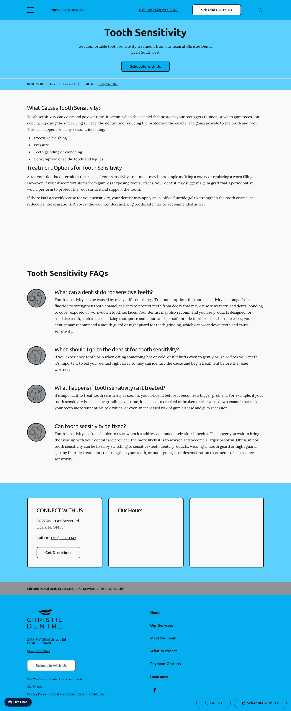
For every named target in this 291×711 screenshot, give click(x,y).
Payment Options (165, 663)
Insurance (159, 676)
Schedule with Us (216, 9)
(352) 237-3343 (108, 84)
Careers (82, 694)
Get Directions (58, 552)
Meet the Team (163, 638)
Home (155, 612)
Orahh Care (97, 694)
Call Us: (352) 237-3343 (158, 10)
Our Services (161, 625)
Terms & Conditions (61, 694)
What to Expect (163, 651)
